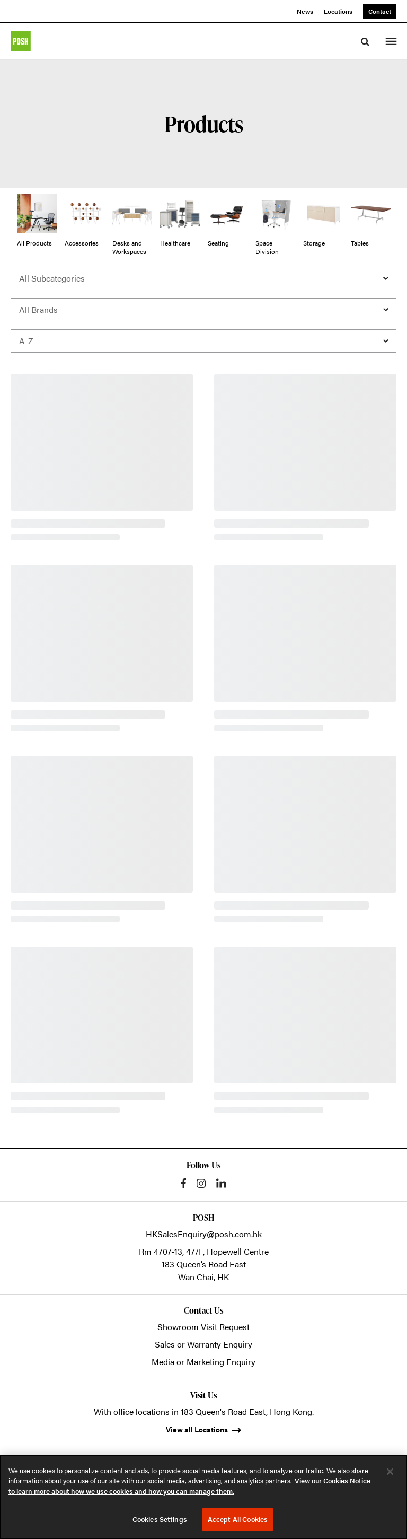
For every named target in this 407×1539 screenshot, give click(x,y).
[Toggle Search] (365, 42)
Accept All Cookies (238, 1519)
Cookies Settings (159, 1519)
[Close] (390, 1471)
